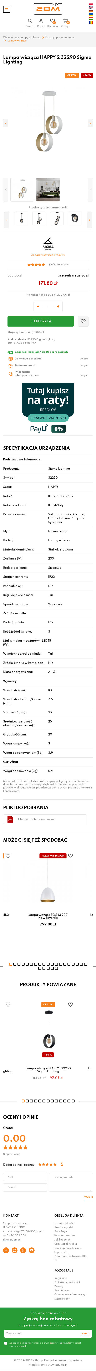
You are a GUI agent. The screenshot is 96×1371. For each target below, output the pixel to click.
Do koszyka (40, 321)
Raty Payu (60, 1231)
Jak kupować (62, 1240)
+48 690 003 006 (14, 1235)
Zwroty (58, 1286)
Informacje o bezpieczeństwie (36, 819)
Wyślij (88, 1197)
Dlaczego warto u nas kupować (68, 1250)
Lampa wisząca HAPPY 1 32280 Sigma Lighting (48, 1070)
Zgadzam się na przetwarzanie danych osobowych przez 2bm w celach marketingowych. (45, 1344)
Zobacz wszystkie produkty (48, 255)
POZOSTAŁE (63, 1270)
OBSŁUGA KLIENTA (69, 1215)
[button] (5, 190)
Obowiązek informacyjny (69, 1294)
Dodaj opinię (61, 265)
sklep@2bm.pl (12, 1240)
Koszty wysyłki (63, 1227)
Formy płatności (64, 1223)
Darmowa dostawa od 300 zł (71, 1258)
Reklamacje (61, 1291)
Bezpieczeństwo (64, 1235)
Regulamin (60, 1278)
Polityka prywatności (67, 1282)
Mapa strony (62, 1299)
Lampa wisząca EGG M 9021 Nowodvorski (48, 916)
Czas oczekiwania (65, 1244)
